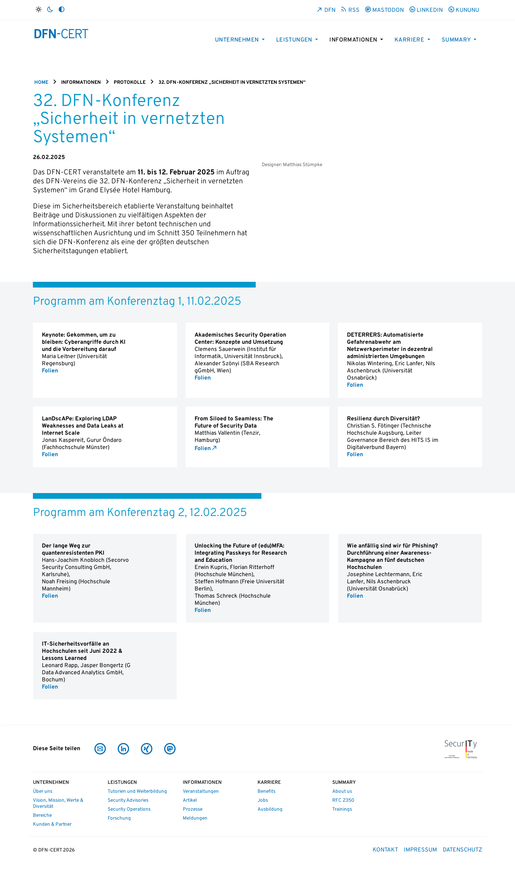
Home (41, 82)
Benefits (266, 791)
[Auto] (61, 10)
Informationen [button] (354, 40)
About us (342, 791)
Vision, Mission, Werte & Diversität (58, 803)
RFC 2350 (343, 800)
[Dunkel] (50, 10)
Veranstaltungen (201, 791)
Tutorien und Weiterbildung (137, 791)
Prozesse (192, 809)
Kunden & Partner (52, 824)
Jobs (263, 800)
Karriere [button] (410, 40)
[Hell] (38, 10)
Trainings (342, 809)
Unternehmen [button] (237, 40)
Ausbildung (270, 809)
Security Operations (129, 809)
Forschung (119, 818)
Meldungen (195, 818)
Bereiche (42, 815)
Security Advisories (128, 800)
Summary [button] (457, 40)
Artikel (190, 800)
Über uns (42, 791)
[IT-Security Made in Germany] (460, 748)
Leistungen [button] (295, 40)
